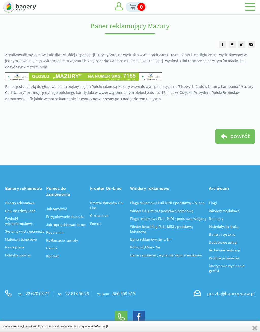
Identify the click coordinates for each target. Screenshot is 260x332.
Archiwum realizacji (224, 250)
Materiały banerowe (21, 239)
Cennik (51, 248)
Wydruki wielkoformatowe (19, 221)
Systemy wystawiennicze (24, 231)
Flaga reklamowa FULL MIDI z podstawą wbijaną (168, 218)
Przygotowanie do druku (65, 216)
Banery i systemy (222, 234)
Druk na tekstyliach (20, 210)
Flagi (213, 202)
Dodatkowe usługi (223, 242)
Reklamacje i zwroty (62, 240)
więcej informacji (96, 326)
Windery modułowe (224, 210)
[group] (222, 44)
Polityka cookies (18, 254)
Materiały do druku (224, 226)
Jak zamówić (56, 208)
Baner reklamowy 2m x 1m (150, 239)
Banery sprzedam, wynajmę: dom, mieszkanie (166, 254)
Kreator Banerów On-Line (107, 205)
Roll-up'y (216, 218)
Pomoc (95, 223)
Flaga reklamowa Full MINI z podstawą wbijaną (167, 202)
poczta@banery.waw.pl (231, 293)
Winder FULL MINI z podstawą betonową (161, 210)
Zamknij (254, 328)
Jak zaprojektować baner (66, 224)
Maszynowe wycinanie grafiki (226, 268)
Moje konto (119, 6)
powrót (240, 136)
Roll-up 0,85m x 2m (145, 247)
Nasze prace (14, 247)
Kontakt (52, 256)
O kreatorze (99, 215)
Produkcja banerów (224, 258)
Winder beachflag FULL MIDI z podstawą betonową (161, 229)
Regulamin (54, 232)
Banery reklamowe (20, 202)
